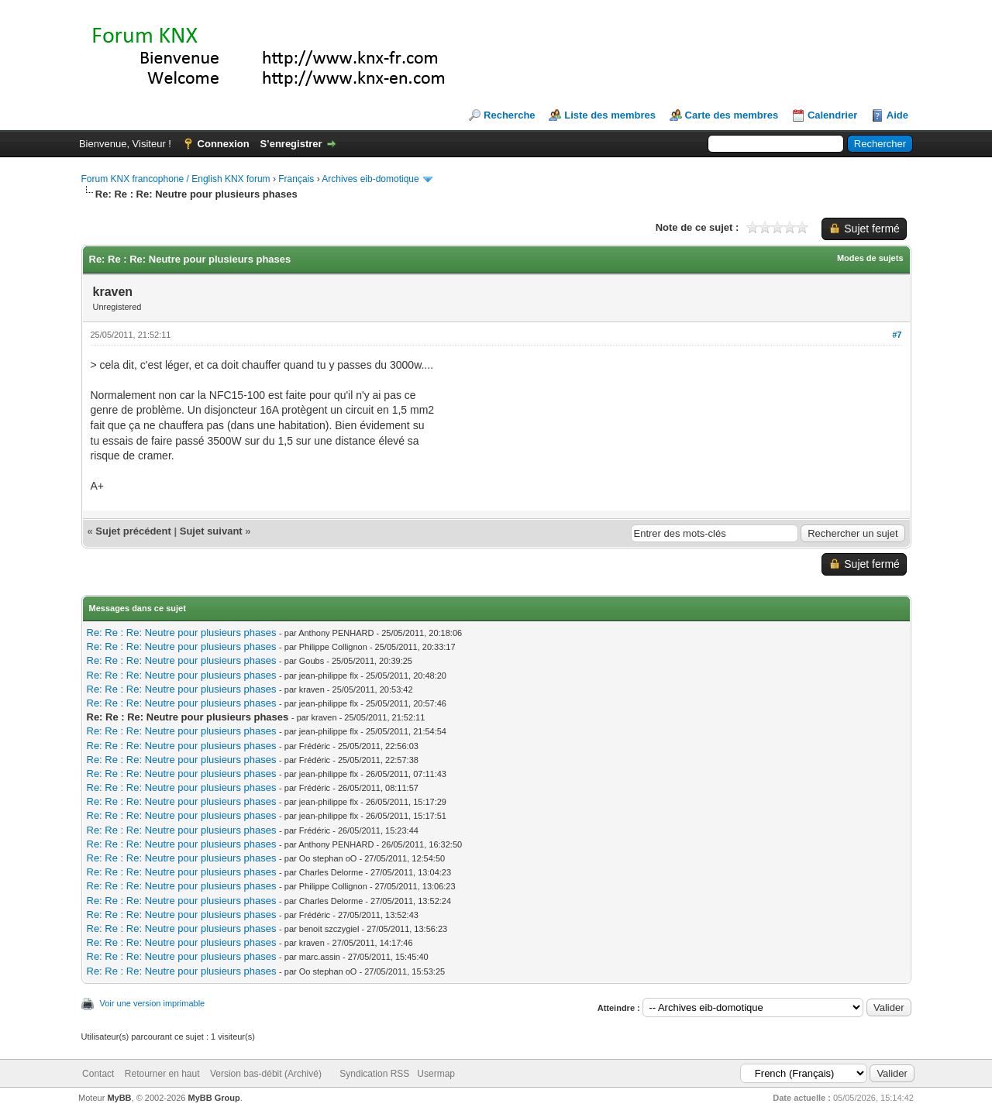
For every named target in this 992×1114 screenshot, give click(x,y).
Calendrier (832, 115)
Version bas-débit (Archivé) (266, 1073)
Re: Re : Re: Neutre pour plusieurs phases (182, 632)
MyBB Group (214, 1097)
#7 (896, 334)
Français (296, 179)
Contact (98, 1073)
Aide (897, 115)
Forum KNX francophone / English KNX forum (175, 179)
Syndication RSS (374, 1073)
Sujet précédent (133, 531)
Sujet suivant (211, 531)
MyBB (119, 1097)
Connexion (224, 144)
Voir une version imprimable (152, 1003)
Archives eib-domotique (370, 179)
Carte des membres (732, 115)
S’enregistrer (291, 144)
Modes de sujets (870, 258)
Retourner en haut (162, 1073)
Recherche (509, 115)
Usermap (436, 1073)
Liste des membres (610, 115)
